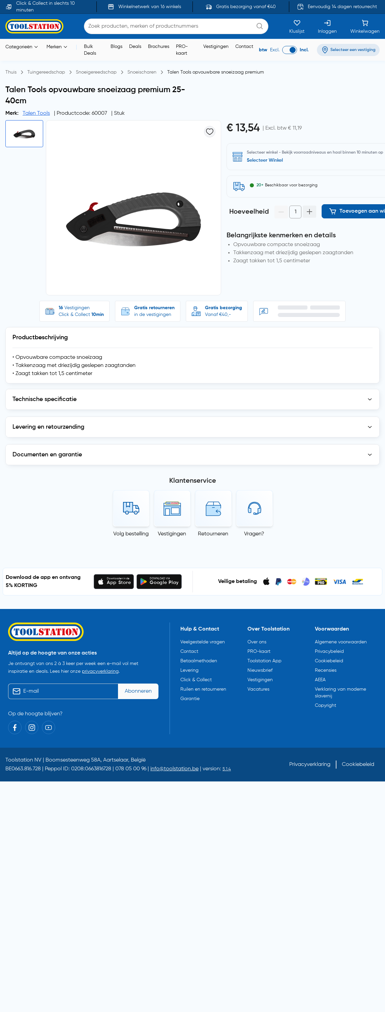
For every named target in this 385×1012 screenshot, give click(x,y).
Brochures (158, 46)
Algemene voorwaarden (341, 642)
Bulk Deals (90, 50)
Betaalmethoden (198, 661)
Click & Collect (196, 679)
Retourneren (213, 534)
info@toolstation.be (174, 769)
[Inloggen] (327, 26)
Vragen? (254, 534)
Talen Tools (36, 113)
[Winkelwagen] (365, 26)
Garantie (190, 698)
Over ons (256, 642)
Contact (244, 46)
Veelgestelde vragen (202, 642)
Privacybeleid (329, 651)
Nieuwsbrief (259, 670)
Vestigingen (216, 46)
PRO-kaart (182, 50)
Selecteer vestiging (267, 160)
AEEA (320, 679)
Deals (135, 46)
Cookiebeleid (329, 661)
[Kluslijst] (296, 26)
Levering (189, 670)
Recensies (325, 670)
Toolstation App (264, 661)
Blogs (116, 46)
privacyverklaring (100, 671)
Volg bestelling (131, 534)
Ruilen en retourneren (203, 689)
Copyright (325, 705)
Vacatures (258, 689)
